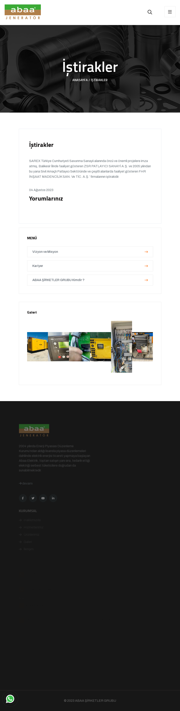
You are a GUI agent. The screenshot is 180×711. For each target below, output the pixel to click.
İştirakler (99, 79)
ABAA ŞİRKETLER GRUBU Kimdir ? (90, 280)
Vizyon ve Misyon (90, 251)
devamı (26, 490)
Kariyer (90, 266)
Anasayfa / (81, 79)
